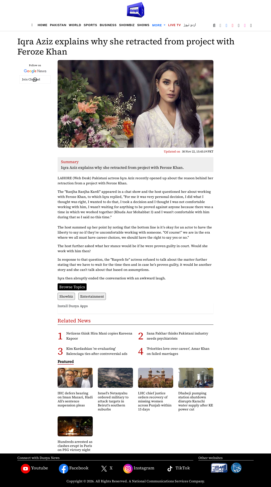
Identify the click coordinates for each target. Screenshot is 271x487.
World (75, 25)
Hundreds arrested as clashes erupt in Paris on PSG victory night (75, 445)
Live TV (174, 25)
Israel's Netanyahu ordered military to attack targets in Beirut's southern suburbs (113, 401)
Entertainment (92, 296)
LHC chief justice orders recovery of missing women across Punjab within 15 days (154, 401)
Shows (143, 25)
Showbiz (127, 25)
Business (108, 25)
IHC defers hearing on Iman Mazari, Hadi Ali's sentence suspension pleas (75, 399)
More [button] (157, 25)
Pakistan (58, 25)
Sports (90, 25)
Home (42, 25)
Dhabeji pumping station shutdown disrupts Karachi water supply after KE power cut (195, 401)
